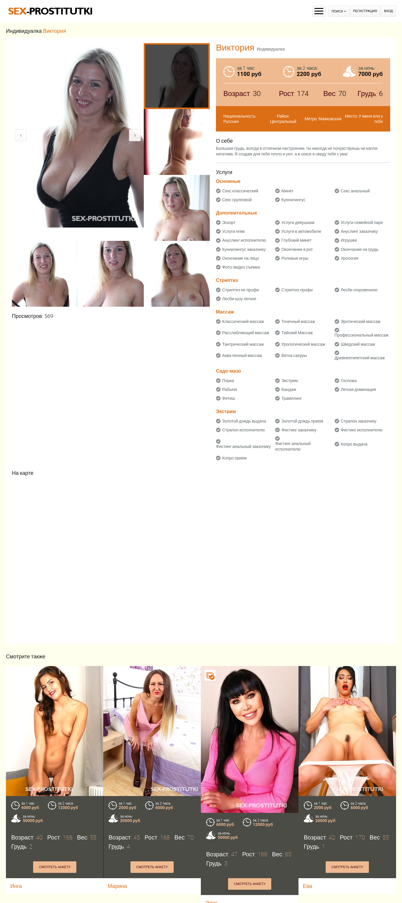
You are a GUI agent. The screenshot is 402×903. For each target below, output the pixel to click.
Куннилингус (293, 199)
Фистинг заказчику (298, 430)
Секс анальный (355, 191)
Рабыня (229, 389)
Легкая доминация (358, 389)
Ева (307, 886)
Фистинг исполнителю (361, 430)
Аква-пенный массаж (242, 355)
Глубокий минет (296, 240)
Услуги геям (233, 231)
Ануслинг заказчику (359, 231)
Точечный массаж (298, 321)
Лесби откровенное (359, 290)
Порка (228, 380)
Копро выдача (354, 444)
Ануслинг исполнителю (244, 240)
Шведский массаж (358, 344)
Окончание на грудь (359, 249)
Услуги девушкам (297, 222)
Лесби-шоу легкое (239, 298)
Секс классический (240, 191)
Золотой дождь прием (302, 421)
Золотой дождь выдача (244, 421)
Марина (117, 886)
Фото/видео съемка (241, 267)
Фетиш (228, 398)
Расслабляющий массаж (245, 332)
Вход (388, 11)
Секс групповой (237, 199)
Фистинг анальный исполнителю (293, 446)
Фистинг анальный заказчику (243, 446)
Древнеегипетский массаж (360, 357)
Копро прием (234, 458)
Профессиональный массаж (362, 335)
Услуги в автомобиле (301, 231)
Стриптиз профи (297, 290)
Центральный (283, 121)
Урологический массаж (303, 344)
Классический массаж (243, 321)
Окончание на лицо (240, 258)
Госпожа (349, 380)
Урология (350, 258)
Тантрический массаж (243, 344)
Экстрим (289, 380)
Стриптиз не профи (240, 290)
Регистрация (365, 11)
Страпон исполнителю (243, 430)
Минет (287, 191)
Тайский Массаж (297, 332)
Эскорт (228, 222)
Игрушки (349, 240)
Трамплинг (291, 398)
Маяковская (330, 118)
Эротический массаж (361, 321)
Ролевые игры (294, 258)
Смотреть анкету (55, 867)
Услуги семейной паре (362, 222)
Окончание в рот (297, 249)
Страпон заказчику (359, 421)
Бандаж (288, 389)
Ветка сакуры (294, 355)
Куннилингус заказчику (244, 249)
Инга (16, 886)
